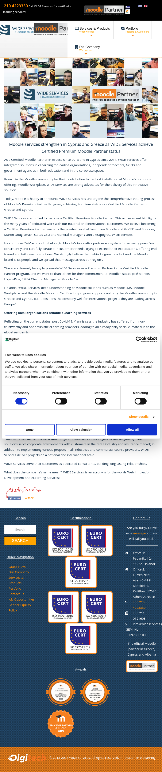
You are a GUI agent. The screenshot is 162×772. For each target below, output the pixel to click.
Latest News (17, 566)
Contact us (16, 594)
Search (20, 540)
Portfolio (14, 588)
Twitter (28, 498)
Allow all (132, 429)
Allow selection (80, 429)
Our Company (18, 572)
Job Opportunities (21, 599)
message (140, 533)
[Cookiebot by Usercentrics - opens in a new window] (138, 339)
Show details (139, 416)
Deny (30, 429)
